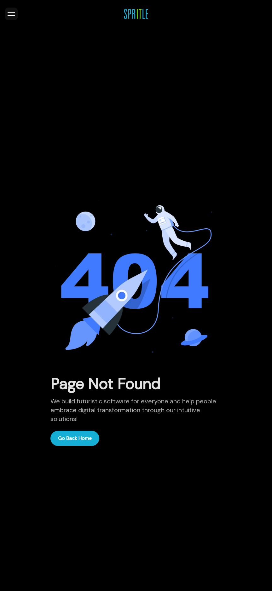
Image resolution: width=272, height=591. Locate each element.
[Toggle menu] (11, 14)
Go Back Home (75, 438)
